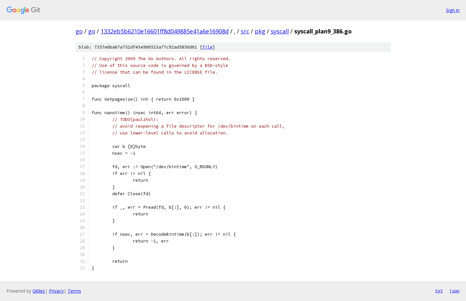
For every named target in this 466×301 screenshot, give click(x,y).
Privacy (56, 291)
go (79, 31)
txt (439, 291)
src (245, 31)
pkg (260, 31)
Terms (74, 291)
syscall (280, 31)
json (454, 291)
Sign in (453, 10)
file (207, 47)
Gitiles (38, 291)
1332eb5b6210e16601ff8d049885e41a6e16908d (165, 31)
